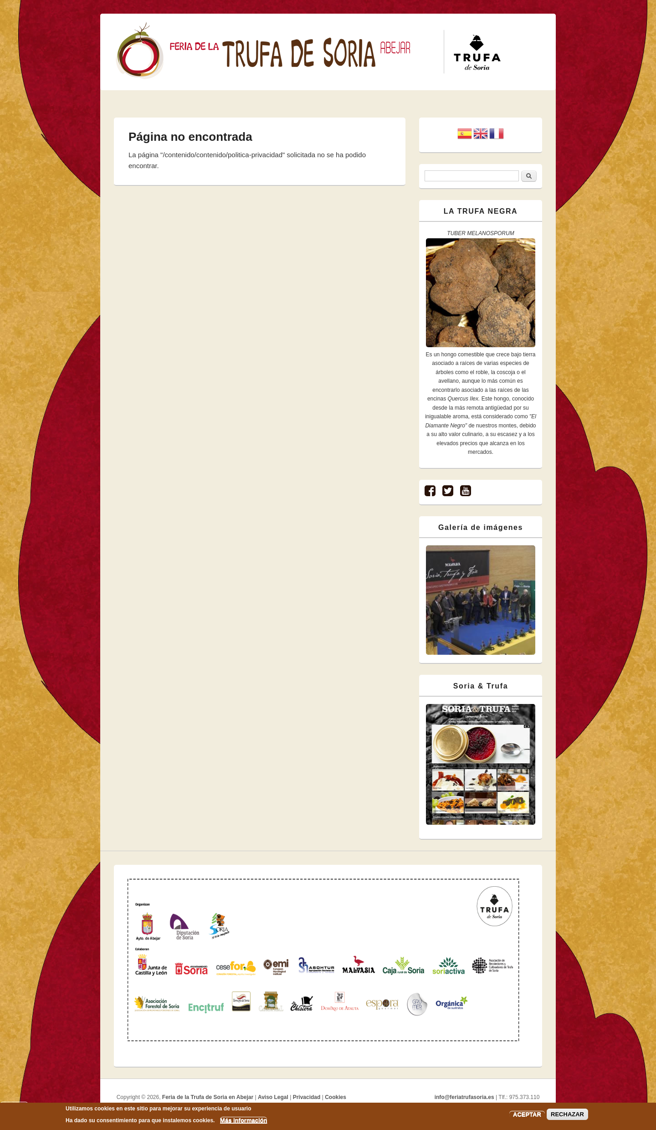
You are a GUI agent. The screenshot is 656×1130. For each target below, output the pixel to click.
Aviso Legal (273, 1097)
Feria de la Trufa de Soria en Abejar (207, 1097)
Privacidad (307, 1097)
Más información (243, 1120)
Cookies (335, 1097)
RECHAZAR (567, 1114)
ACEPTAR (527, 1114)
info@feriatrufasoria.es (464, 1097)
